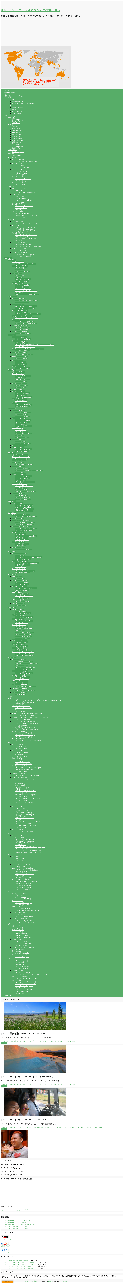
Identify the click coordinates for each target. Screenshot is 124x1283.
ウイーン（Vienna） (21, 358)
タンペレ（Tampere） (22, 181)
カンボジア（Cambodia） (20, 918)
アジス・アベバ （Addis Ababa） (26, 588)
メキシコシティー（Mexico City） (26, 161)
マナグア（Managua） (22, 327)
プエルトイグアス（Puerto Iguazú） (26, 254)
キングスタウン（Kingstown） (25, 702)
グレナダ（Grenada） (19, 773)
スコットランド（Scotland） (21, 457)
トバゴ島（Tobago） (22, 771)
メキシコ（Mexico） (18, 159)
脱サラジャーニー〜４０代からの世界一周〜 (30, 10)
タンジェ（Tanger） (21, 627)
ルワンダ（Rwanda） (18, 603)
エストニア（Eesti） (18, 182)
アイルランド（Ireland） (20, 459)
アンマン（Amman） (22, 544)
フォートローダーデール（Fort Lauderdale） (29, 740)
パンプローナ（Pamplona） (24, 464)
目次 (5, 94)
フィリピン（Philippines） (20, 961)
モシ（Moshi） (20, 555)
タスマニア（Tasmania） (23, 889)
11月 (9, 698)
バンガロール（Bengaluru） (24, 986)
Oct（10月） (12, 335)
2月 (9, 959)
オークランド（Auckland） (24, 878)
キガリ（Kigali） (20, 605)
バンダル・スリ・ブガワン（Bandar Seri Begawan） (32, 974)
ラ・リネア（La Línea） (23, 613)
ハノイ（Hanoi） (20, 914)
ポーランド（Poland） (19, 366)
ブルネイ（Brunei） (18, 970)
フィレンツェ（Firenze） (23, 433)
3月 (9, 924)
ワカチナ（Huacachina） (23, 279)
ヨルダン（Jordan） (18, 542)
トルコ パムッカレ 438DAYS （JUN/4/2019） (25, 1119)
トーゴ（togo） (17, 576)
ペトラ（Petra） (20, 545)
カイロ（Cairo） (20, 534)
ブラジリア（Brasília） (22, 285)
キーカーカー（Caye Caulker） (25, 308)
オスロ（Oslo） (20, 694)
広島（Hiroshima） (18, 132)
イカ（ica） (19, 277)
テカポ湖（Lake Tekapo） (23, 872)
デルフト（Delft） (21, 488)
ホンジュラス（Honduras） (20, 320)
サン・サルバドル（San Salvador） (26, 318)
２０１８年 (8, 696)
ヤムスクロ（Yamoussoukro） (24, 655)
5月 (9, 862)
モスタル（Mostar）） (22, 350)
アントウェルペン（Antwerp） (25, 482)
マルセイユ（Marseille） (23, 443)
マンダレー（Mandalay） (23, 899)
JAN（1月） (12, 219)
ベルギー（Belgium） (19, 474)
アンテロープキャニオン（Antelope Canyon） (30, 847)
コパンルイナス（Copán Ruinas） (26, 323)
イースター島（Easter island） (25, 229)
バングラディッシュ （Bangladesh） (23, 947)
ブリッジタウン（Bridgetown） (25, 779)
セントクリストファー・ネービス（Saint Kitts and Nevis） (30, 717)
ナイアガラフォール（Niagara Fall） (27, 563)
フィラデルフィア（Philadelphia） (26, 663)
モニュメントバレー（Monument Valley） (28, 850)
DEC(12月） (12, 260)
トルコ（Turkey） (17, 503)
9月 (9, 781)
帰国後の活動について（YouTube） (15, 1222)
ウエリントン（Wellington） (24, 874)
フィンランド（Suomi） (19, 177)
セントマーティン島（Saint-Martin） (23, 721)
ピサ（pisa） (19, 435)
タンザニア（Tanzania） (19, 553)
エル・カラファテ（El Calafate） (26, 235)
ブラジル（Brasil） (18, 211)
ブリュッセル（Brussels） (23, 476)
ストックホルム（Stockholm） (25, 690)
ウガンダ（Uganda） (18, 599)
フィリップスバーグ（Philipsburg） (26, 723)
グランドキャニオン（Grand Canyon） (27, 849)
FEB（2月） (12, 186)
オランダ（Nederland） (19, 484)
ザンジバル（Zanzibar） (23, 559)
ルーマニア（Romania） (19, 403)
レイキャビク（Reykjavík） (24, 673)
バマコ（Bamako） (21, 650)
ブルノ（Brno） (20, 362)
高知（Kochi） (16, 136)
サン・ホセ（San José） (23, 333)
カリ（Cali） (19, 269)
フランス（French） (18, 439)
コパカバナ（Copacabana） (24, 206)
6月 (9, 854)
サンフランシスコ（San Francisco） (26, 816)
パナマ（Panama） (18, 262)
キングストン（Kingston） (24, 733)
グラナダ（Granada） (22, 329)
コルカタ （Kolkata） (22, 945)
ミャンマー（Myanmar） (20, 893)
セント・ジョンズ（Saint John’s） (26, 715)
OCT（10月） (12, 150)
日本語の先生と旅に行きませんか (23, 103)
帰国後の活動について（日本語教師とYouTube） (20, 1224)
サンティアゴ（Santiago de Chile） (26, 227)
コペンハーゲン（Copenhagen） (25, 686)
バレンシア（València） (23, 376)
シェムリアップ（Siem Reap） (25, 922)
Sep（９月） (12, 370)
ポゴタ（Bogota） (21, 267)
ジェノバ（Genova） (22, 437)
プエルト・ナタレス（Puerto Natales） (27, 231)
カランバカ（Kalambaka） (23, 397)
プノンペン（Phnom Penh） (24, 920)
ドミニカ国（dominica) (19, 710)
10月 (9, 742)
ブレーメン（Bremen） (22, 497)
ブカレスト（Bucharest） (23, 405)
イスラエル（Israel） (18, 547)
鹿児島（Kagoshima (18, 152)
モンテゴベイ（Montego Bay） (25, 735)
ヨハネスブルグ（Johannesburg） (26, 516)
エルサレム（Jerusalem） (23, 549)
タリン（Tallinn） (21, 184)
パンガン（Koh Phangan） (23, 903)
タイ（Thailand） (17, 901)
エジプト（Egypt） (18, 532)
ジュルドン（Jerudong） (23, 972)
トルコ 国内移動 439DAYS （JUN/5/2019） (23, 1033)
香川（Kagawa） (17, 138)
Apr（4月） (12, 551)
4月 (9, 891)
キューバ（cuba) (17, 163)
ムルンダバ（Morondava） (24, 530)
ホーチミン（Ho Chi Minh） (24, 916)
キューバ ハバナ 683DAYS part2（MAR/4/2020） (21, 1264)
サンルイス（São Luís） (23, 289)
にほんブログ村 (6, 1239)
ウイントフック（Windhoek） (25, 571)
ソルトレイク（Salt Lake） (24, 823)
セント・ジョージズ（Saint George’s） (27, 775)
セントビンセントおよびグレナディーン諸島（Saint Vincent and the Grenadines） (38, 700)
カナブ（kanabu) (20, 845)
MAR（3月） (12, 109)
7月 (9, 833)
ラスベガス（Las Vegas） (23, 843)
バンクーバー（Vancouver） (24, 831)
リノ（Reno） (19, 820)
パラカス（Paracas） (22, 281)
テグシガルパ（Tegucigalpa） (24, 321)
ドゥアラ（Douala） (21, 582)
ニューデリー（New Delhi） (24, 989)
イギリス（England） (18, 615)
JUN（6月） (12, 154)
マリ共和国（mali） (18, 648)
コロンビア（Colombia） (20, 266)
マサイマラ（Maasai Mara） (24, 596)
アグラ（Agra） (20, 993)
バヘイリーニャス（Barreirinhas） (26, 291)
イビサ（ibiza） (20, 377)
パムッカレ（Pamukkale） (23, 507)
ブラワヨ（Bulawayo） (22, 565)
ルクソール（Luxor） (22, 540)
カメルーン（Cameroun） (20, 580)
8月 (9, 804)
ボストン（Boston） (21, 175)
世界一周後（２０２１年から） (14, 96)
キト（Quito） (20, 190)
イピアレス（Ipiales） (22, 271)
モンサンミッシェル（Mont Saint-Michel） (29, 470)
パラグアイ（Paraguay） (20, 252)
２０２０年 (8, 115)
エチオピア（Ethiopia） (19, 586)
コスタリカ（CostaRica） (20, 331)
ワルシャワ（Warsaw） (22, 368)
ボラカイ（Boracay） (22, 968)
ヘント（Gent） (20, 480)
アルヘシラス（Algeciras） (24, 621)
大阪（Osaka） (16, 128)
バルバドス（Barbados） (20, 777)
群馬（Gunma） (17, 119)
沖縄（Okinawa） (17, 113)
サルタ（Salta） (20, 240)
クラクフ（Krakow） (22, 679)
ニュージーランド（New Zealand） (23, 868)
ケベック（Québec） (22, 800)
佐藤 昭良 (4, 1041)
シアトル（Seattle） (21, 827)
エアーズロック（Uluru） (23, 887)
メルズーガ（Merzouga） (23, 636)
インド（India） (17, 926)
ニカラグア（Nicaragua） (20, 325)
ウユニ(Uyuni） (20, 210)
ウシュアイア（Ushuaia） (23, 237)
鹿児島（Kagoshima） (19, 148)
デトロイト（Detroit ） (22, 173)
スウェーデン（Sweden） (20, 681)
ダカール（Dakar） (21, 646)
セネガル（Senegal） (18, 644)
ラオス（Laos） (17, 906)
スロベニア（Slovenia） (19, 352)
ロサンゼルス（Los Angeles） (25, 814)
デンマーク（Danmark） (20, 684)
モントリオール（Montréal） (24, 802)
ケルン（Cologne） (21, 495)
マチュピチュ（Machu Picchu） (25, 200)
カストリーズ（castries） (23, 708)
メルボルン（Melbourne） (23, 885)
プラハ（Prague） (21, 364)
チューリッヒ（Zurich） (23, 420)
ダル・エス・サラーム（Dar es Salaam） (28, 557)
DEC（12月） (12, 117)
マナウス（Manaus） (22, 287)
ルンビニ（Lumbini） (22, 932)
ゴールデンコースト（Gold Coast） (26, 881)
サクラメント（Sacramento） (24, 818)
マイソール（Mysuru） (22, 988)
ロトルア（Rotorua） (22, 876)
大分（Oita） (16, 144)
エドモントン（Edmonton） (24, 789)
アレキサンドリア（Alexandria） (26, 536)
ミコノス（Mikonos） (22, 393)
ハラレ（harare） (20, 567)
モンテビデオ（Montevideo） (24, 244)
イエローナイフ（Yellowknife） (25, 791)
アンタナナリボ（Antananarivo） (26, 528)
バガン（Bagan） (21, 897)
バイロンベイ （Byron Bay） (24, 883)
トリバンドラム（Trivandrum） (25, 984)
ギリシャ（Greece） (18, 391)
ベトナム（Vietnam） (19, 912)
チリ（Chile (15, 225)
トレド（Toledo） (21, 381)
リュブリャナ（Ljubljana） (24, 354)
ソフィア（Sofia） (21, 401)
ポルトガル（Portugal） (19, 383)
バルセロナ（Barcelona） (23, 449)
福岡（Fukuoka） (17, 142)
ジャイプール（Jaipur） (23, 991)
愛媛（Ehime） (17, 134)
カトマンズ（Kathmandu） (24, 937)
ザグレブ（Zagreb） (21, 343)
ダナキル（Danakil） (22, 590)
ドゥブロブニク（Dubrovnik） (25, 347)
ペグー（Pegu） (20, 895)
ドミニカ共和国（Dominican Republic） (24, 727)
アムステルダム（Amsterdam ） (25, 491)
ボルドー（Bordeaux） (22, 468)
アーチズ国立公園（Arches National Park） (29, 852)
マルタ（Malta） (17, 389)
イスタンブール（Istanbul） (24, 505)
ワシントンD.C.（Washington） (25, 667)
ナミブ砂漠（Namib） (22, 572)
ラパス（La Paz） (21, 208)
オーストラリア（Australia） (21, 864)
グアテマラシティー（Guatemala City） (28, 314)
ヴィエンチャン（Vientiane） (24, 908)
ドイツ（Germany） (18, 410)
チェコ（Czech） (17, 360)
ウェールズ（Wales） (19, 460)
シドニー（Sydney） (22, 866)
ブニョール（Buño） (22, 451)
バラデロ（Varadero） (22, 167)
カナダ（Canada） (18, 744)
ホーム (6, 90)
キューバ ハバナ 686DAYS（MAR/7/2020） (19, 1262)
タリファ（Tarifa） (21, 623)
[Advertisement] (62, 32)
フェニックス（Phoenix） (23, 810)
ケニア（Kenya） (17, 592)
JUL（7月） (12, 453)
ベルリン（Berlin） (21, 414)
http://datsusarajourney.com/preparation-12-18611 (15, 1210)
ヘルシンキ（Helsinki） (23, 179)
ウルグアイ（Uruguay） (19, 242)
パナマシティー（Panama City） (25, 264)
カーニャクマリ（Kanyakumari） (26, 982)
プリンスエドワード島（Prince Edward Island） (30, 798)
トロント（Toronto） (22, 748)
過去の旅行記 (8, 995)
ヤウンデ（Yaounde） (22, 584)
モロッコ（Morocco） (19, 625)
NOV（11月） (12, 125)
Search (3, 1213)
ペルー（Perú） (17, 194)
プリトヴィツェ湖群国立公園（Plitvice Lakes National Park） (34, 345)
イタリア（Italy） (17, 428)
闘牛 (13, 99)
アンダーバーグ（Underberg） (25, 522)
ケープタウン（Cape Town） (24, 524)
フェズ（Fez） (20, 630)
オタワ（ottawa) (20, 746)
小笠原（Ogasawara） (19, 107)
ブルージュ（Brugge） (22, 478)
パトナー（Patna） (21, 941)
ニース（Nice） (20, 441)
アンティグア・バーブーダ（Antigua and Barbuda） (28, 713)
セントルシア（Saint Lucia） (21, 706)
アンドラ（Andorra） (18, 372)
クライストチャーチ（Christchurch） (27, 870)
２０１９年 (8, 258)
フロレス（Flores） (21, 312)
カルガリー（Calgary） (22, 787)
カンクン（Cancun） (22, 302)
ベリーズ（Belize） (18, 304)
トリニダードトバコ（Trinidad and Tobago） (26, 766)
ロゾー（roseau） (21, 711)
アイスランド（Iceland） (20, 671)
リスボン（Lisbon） (21, 385)
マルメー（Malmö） (21, 683)
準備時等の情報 (9, 92)
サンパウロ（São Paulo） (23, 213)
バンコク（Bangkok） (22, 905)
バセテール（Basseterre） (23, 719)
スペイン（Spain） (18, 374)
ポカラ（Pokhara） (21, 933)
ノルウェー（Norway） (19, 692)
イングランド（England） (20, 455)
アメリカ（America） (19, 169)
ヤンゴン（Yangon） (22, 957)
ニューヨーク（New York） (24, 661)
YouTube (10, 98)
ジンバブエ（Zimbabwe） (20, 561)
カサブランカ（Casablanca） (24, 632)
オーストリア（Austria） (20, 356)
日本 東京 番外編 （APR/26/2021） (17, 1226)
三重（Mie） (16, 123)
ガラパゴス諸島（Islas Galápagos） (26, 192)
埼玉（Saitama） (17, 111)
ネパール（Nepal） (18, 930)
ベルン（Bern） (20, 424)
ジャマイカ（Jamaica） (19, 731)
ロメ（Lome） (20, 578)
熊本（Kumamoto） (18, 146)
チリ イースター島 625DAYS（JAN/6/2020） (19, 1266)
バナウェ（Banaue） (22, 964)
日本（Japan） (16, 856)
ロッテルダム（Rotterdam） (24, 486)
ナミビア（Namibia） (19, 569)
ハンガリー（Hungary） (19, 337)
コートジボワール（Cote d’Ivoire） (23, 652)
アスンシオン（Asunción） (24, 256)
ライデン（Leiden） (21, 489)
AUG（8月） (12, 408)
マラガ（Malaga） (21, 611)
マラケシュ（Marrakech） (23, 634)
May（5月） (12, 513)
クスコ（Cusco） (20, 198)
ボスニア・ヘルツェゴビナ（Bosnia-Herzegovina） (28, 349)
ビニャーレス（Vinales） (23, 764)
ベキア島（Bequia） (21, 704)
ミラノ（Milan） (20, 430)
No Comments (70, 1041)
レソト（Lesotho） (18, 518)
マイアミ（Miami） (21, 171)
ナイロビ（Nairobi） (22, 594)
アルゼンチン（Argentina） (20, 233)
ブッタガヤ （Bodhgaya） (23, 943)
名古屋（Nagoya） (18, 121)
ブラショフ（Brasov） (22, 406)
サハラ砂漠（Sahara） (22, 638)
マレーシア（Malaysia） (19, 976)
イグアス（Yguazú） (22, 217)
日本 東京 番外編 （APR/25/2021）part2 (18, 1228)
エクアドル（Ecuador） (19, 188)
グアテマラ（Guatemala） (20, 310)
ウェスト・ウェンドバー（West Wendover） (29, 822)
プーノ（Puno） (20, 202)
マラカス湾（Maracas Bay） (24, 769)
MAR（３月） (12, 157)
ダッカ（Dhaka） (21, 949)
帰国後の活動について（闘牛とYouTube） (18, 1220)
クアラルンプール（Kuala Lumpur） (27, 978)
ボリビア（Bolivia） (18, 204)
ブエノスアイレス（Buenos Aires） (26, 238)
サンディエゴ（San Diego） (24, 812)
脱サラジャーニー (18, 101)
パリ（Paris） (19, 472)
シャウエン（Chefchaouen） (24, 628)
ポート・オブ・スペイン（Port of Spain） (28, 767)
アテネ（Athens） (21, 395)
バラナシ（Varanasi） (22, 928)
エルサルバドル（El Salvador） (22, 316)
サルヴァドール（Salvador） (24, 293)
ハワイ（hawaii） (21, 837)
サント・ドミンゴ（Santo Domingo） (27, 729)
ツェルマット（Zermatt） (23, 426)
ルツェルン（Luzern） (22, 422)
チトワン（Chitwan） (22, 935)
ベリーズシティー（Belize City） (26, 306)
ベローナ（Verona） (21, 432)
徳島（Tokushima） (18, 140)
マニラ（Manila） (21, 962)
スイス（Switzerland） (19, 418)
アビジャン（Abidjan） (23, 654)
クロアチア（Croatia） (19, 341)
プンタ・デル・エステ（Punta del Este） (28, 246)
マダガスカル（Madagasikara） (22, 526)
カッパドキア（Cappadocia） (24, 509)
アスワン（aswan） (21, 538)
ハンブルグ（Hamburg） (23, 412)
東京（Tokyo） (20, 858)
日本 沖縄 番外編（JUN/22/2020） (16, 1260)
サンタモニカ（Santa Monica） (25, 841)
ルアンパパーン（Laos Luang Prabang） (28, 910)
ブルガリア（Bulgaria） (19, 399)
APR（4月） (12, 105)
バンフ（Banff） (20, 785)
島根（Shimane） (17, 130)
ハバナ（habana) (20, 165)
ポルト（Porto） (20, 387)
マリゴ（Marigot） (21, 725)
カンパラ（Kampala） (22, 601)
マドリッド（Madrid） (22, 379)
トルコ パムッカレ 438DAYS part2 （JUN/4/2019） (27, 1076)
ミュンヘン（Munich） (22, 416)
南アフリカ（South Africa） (21, 515)
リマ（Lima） (19, 196)
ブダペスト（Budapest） (23, 339)
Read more (4, 1043)
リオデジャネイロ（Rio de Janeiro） (27, 215)
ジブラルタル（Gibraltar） (24, 617)
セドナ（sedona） (21, 808)
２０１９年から (22, 1041)
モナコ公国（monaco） (19, 445)
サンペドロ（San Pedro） (23, 966)
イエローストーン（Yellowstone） (26, 825)
